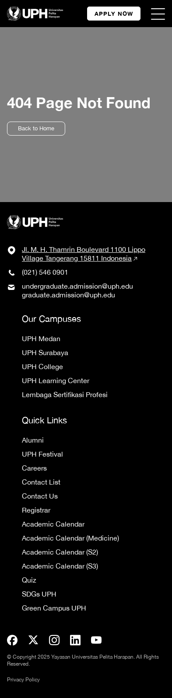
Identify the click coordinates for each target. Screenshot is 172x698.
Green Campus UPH (54, 608)
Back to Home (36, 128)
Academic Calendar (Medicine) (70, 538)
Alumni (33, 440)
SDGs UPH (39, 594)
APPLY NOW (114, 13)
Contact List (41, 482)
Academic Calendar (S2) (60, 552)
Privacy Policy (23, 680)
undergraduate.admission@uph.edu (77, 286)
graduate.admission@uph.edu (68, 295)
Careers (34, 468)
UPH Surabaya (45, 352)
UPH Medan (41, 338)
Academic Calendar (53, 524)
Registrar (36, 510)
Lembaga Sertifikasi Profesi (65, 394)
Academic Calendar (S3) (60, 566)
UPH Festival (42, 454)
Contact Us (40, 496)
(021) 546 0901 (45, 272)
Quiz (29, 580)
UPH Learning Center (55, 380)
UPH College (42, 366)
